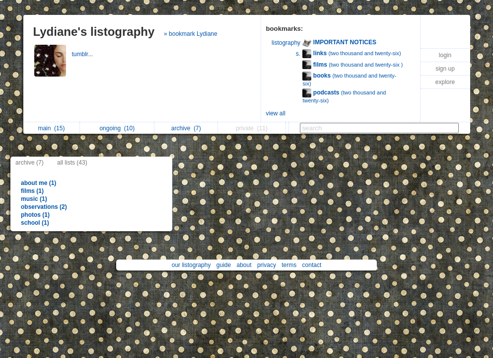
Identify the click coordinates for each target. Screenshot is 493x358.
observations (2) (44, 206)
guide (223, 265)
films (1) (32, 190)
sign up (445, 68)
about (244, 265)
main (51, 128)
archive (186, 128)
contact (312, 265)
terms (289, 265)
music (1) (34, 198)
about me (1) (38, 182)
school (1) (35, 222)
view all (275, 113)
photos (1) (35, 214)
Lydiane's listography (94, 31)
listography (286, 42)
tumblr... (83, 54)
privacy (266, 265)
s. (298, 53)
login (445, 55)
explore (445, 82)
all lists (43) (72, 162)
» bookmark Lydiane (190, 33)
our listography (191, 265)
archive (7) (29, 162)
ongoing (117, 128)
